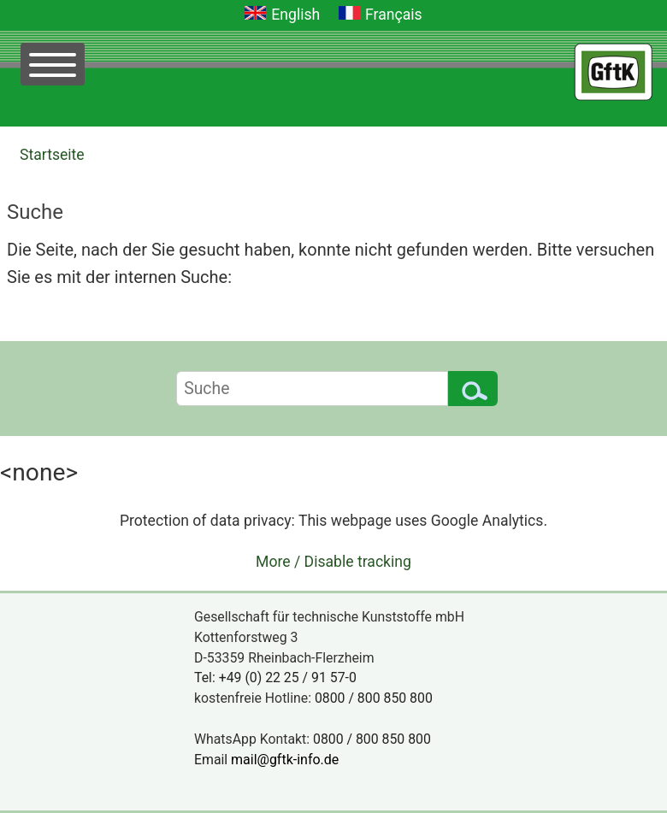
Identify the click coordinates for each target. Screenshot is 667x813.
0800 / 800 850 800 (374, 698)
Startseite (52, 154)
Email (272, 759)
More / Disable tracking (333, 561)
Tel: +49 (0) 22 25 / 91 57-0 (275, 677)
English (295, 14)
